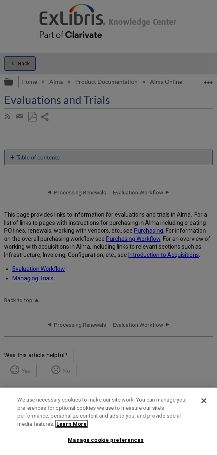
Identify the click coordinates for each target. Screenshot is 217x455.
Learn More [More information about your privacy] (71, 424)
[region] (108, 421)
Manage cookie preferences (105, 440)
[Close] (204, 401)
